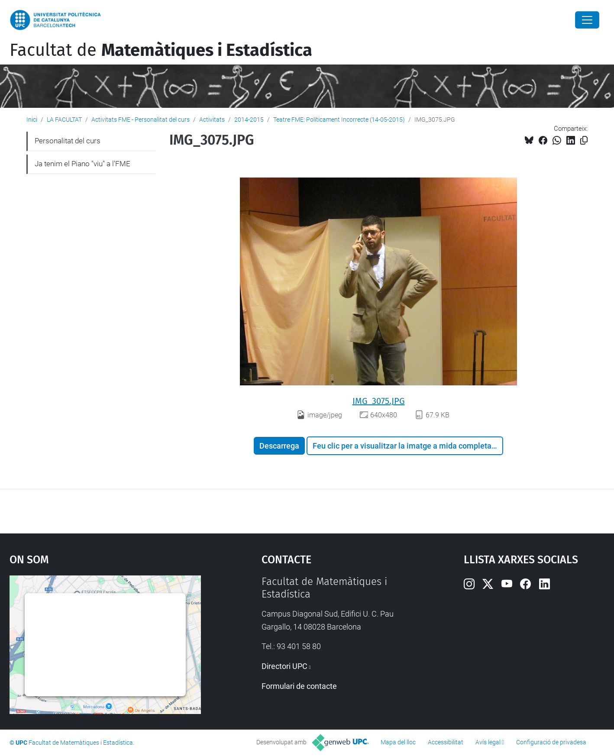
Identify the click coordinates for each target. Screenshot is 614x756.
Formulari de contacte (299, 686)
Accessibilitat (445, 742)
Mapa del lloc (398, 742)
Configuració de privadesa (551, 742)
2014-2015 (249, 119)
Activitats (212, 119)
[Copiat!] (584, 140)
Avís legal (488, 742)
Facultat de (161, 50)
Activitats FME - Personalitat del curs (140, 119)
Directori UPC (284, 666)
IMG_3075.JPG (378, 401)
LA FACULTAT (64, 119)
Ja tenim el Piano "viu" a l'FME (82, 163)
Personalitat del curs (67, 140)
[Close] (587, 20)
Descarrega (279, 445)
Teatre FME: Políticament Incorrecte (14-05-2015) (339, 119)
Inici (31, 119)
